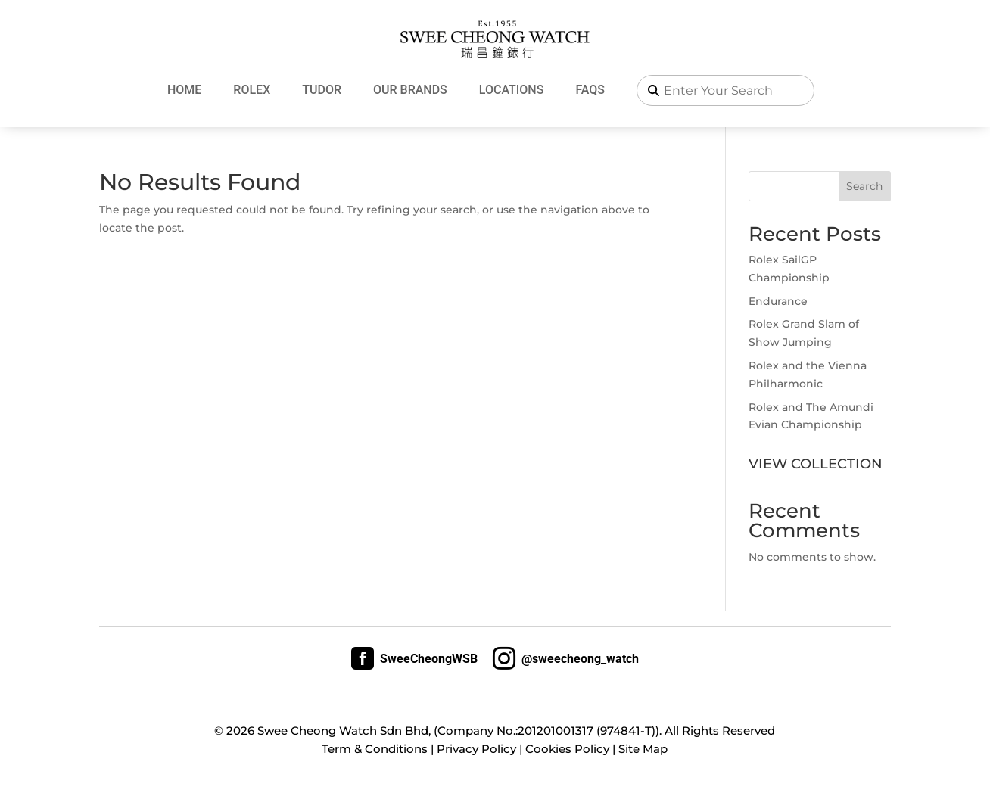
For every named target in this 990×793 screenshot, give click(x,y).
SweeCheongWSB (414, 658)
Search (864, 186)
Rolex (251, 89)
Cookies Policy (567, 749)
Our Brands (410, 89)
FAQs (590, 89)
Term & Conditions (375, 749)
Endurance (778, 301)
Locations (511, 89)
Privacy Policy (476, 749)
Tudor (321, 89)
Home (184, 89)
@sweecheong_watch (566, 658)
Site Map (643, 749)
